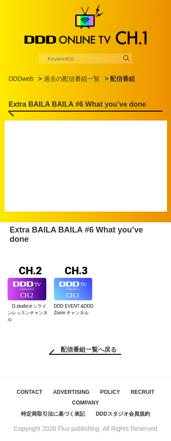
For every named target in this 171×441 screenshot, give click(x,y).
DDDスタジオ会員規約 (123, 414)
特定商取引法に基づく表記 (53, 414)
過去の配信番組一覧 (72, 78)
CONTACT (29, 392)
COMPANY (85, 403)
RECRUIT (142, 392)
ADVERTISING (71, 392)
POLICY (110, 392)
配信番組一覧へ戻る (89, 349)
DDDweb (20, 78)
